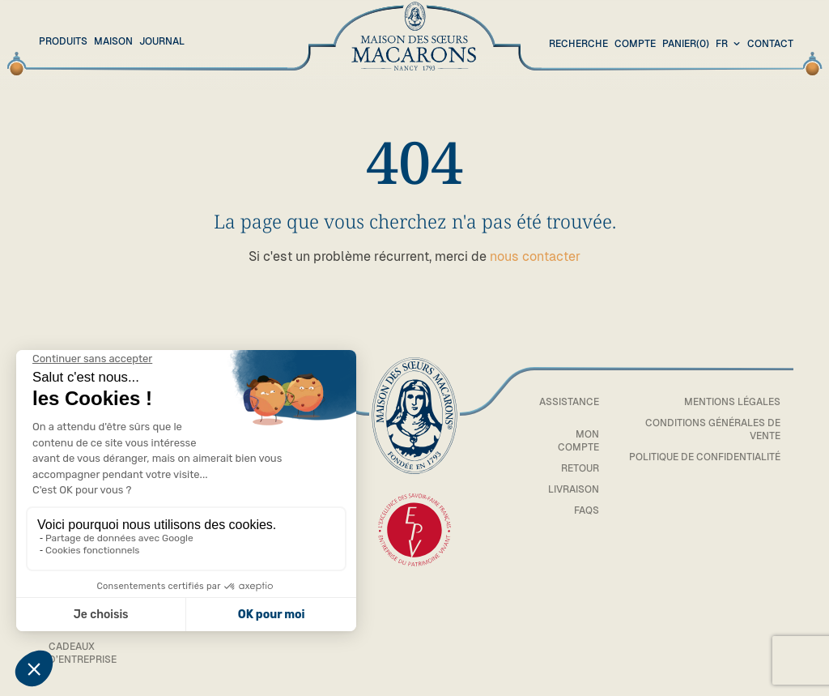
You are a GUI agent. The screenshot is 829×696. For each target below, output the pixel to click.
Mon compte (578, 441)
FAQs (586, 510)
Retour (580, 468)
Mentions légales (732, 402)
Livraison (573, 489)
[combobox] (730, 44)
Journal (162, 41)
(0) (685, 44)
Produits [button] (63, 41)
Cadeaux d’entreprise (83, 653)
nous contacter (535, 256)
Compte (635, 43)
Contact (770, 43)
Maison (113, 41)
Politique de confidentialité (704, 457)
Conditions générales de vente (712, 429)
